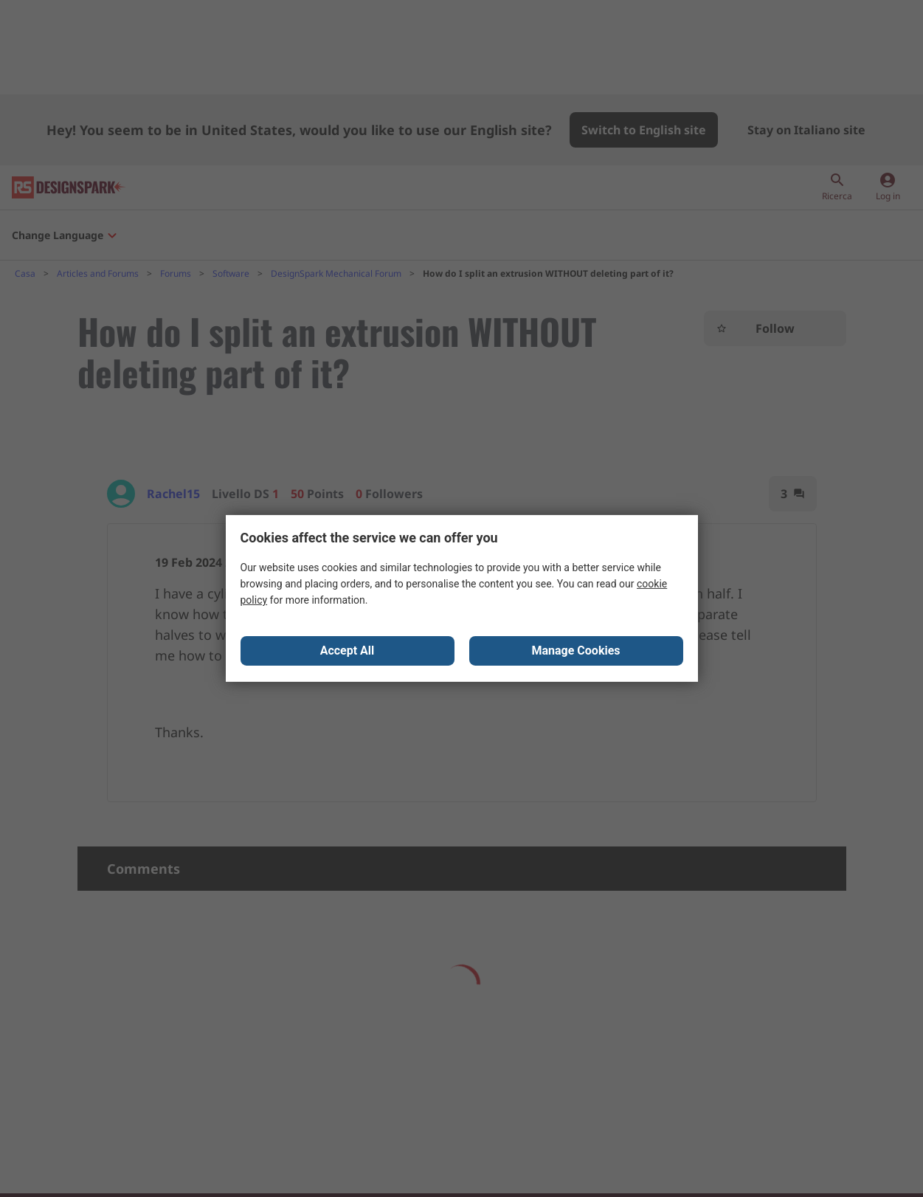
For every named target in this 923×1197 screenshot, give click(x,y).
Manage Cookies (575, 651)
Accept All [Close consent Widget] (347, 651)
